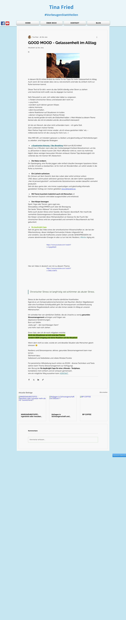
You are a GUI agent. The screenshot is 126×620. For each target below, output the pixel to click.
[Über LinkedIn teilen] (38, 380)
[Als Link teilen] (43, 380)
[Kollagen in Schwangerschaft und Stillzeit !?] (63, 403)
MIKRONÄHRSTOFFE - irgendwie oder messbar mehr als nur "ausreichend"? (31, 415)
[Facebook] (3, 23)
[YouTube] (7, 23)
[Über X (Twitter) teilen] (34, 380)
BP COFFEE (86, 414)
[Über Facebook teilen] (29, 380)
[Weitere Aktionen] (97, 37)
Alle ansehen (103, 392)
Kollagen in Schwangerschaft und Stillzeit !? (60, 415)
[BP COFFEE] (93, 403)
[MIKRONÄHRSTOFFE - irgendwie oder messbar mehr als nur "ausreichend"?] (32, 403)
